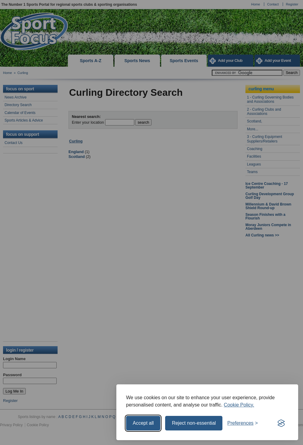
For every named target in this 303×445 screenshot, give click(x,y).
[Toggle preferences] (242, 423)
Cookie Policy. (239, 404)
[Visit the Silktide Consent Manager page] (281, 423)
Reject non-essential (194, 423)
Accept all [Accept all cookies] (143, 423)
